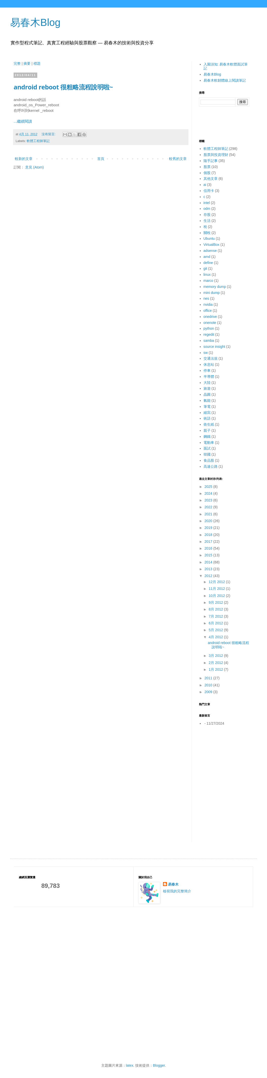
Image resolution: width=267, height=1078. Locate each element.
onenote (210, 323)
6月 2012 (216, 623)
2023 (209, 500)
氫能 (207, 400)
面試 (207, 448)
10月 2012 (217, 596)
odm (207, 209)
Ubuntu (209, 239)
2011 (209, 678)
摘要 (26, 63)
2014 (209, 562)
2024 (209, 493)
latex (130, 1065)
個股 (207, 173)
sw (206, 353)
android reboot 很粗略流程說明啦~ (63, 87)
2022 (209, 507)
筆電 (207, 407)
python (209, 328)
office (208, 311)
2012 (209, 576)
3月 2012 (216, 656)
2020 (209, 521)
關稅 (207, 233)
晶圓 (207, 394)
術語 (207, 418)
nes (206, 298)
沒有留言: (49, 134)
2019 (209, 528)
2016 (209, 548)
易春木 (173, 884)
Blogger (159, 1065)
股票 (207, 167)
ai (205, 185)
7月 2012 (216, 616)
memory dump (215, 287)
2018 (209, 535)
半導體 (209, 377)
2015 (209, 555)
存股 (207, 215)
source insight (214, 347)
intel (207, 203)
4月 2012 (216, 637)
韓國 (207, 454)
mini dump (212, 293)
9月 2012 (216, 602)
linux (207, 275)
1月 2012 (216, 669)
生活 (207, 221)
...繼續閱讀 (23, 121)
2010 (209, 685)
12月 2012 (217, 582)
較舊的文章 (178, 159)
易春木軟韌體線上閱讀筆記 (225, 80)
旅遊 (207, 388)
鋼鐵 (207, 436)
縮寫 (207, 413)
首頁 (100, 159)
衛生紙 (209, 424)
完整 (17, 63)
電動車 (209, 443)
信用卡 (209, 191)
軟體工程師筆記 (38, 141)
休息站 (209, 364)
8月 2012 (216, 609)
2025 (209, 487)
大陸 (207, 383)
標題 (37, 63)
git (205, 268)
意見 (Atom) (34, 167)
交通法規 (211, 358)
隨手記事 (211, 161)
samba (209, 341)
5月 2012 (216, 630)
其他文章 (211, 179)
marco (208, 281)
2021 (209, 514)
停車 (207, 370)
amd (207, 257)
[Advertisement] (224, 759)
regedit (209, 334)
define (208, 263)
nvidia (208, 304)
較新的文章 (23, 159)
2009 (209, 692)
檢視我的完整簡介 (177, 891)
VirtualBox (212, 245)
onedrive (210, 317)
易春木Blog (35, 22)
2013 (209, 569)
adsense (210, 251)
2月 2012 (216, 663)
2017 (209, 542)
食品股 (209, 460)
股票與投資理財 (216, 155)
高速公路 (211, 466)
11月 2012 (217, 589)
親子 (207, 430)
